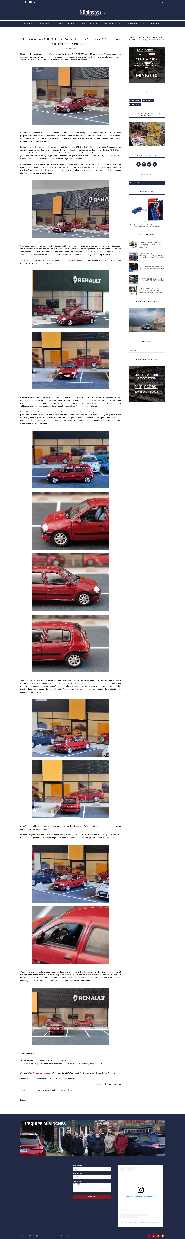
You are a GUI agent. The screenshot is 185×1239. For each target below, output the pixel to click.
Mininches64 (134, 100)
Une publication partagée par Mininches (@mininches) (141, 1223)
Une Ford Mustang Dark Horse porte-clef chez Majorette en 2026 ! (146, 226)
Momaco (47, 1090)
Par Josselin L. (66, 1090)
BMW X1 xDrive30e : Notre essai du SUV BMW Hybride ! (151, 279)
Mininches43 (35, 1090)
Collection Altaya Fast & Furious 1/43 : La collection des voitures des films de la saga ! (151, 256)
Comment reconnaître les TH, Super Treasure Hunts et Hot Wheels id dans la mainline (150, 245)
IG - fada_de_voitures (41, 1073)
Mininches (25, 1236)
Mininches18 (134, 104)
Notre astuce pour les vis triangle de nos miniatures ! (151, 267)
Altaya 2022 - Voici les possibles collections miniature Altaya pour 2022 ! (151, 290)
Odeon (55, 1090)
